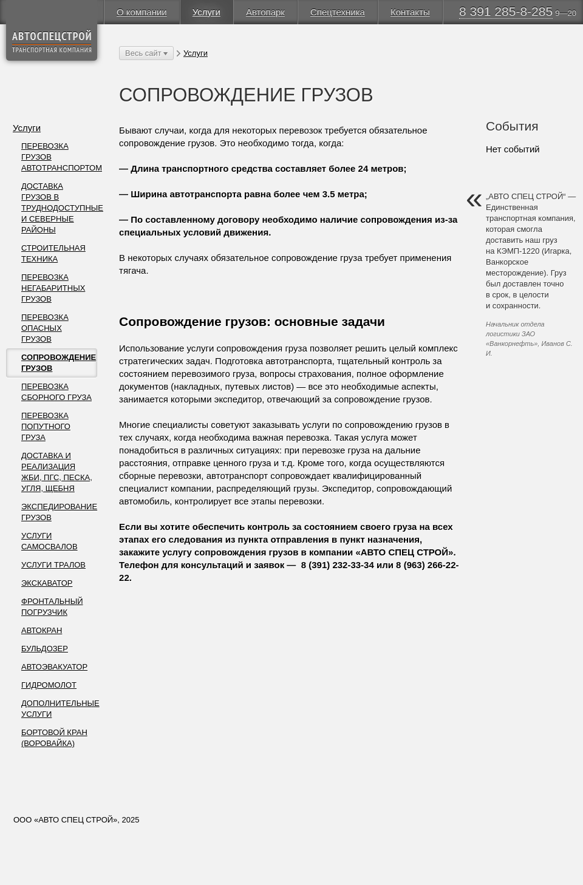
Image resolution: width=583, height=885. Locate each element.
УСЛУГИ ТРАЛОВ (53, 564)
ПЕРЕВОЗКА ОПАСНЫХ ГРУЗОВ (45, 328)
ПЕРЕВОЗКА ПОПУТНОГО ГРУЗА (45, 426)
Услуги (206, 12)
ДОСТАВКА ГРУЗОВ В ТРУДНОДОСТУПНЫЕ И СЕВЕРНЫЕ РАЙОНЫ (59, 207)
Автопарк (265, 12)
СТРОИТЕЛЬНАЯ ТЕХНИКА (53, 253)
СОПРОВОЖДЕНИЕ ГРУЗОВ (58, 363)
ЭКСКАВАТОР (46, 583)
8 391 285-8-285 (506, 11)
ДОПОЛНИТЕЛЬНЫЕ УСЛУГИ (59, 709)
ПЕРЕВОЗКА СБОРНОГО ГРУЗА (56, 392)
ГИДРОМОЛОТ (49, 685)
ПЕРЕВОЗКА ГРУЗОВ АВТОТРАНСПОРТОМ (59, 156)
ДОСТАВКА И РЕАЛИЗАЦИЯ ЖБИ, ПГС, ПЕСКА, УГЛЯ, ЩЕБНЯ (56, 472)
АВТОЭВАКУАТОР (54, 666)
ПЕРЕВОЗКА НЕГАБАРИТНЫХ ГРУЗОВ (53, 288)
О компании (142, 12)
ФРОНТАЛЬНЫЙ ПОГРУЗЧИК (52, 607)
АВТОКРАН (41, 630)
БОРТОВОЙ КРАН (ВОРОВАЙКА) (54, 738)
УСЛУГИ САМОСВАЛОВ (49, 541)
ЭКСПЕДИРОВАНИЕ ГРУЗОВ (59, 512)
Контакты (410, 12)
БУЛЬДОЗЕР (44, 648)
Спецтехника (337, 12)
